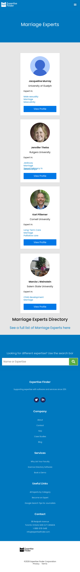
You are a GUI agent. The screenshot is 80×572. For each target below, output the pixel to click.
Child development (34, 297)
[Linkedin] (43, 399)
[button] (75, 4)
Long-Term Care (32, 230)
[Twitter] (36, 399)
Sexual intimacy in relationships (33, 169)
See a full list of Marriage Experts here (40, 327)
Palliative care (31, 235)
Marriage (28, 99)
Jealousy (28, 162)
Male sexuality (31, 96)
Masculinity (29, 102)
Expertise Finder (40, 382)
